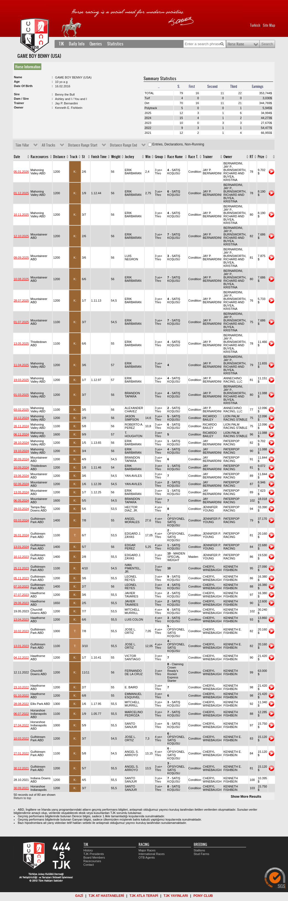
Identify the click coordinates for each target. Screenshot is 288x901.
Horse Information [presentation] (27, 66)
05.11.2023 (21, 578)
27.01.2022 (21, 753)
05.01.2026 (21, 171)
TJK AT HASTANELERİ (106, 896)
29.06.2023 (21, 603)
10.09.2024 (21, 467)
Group (159, 156)
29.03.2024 (21, 508)
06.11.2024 (21, 434)
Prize (261, 156)
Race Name (175, 156)
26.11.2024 (21, 426)
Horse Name (236, 44)
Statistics (115, 44)
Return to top (22, 798)
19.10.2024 (21, 451)
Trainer (207, 156)
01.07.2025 (21, 322)
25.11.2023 (21, 568)
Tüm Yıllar (22, 145)
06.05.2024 (21, 500)
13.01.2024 (21, 546)
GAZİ (79, 896)
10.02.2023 (21, 631)
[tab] (29, 66)
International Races (152, 854)
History (88, 850)
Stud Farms (201, 854)
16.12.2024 (21, 418)
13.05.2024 (21, 492)
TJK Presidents (94, 854)
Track (73, 156)
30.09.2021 (21, 788)
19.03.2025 (21, 379)
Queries (96, 44)
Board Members (94, 857)
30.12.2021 (21, 768)
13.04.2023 (21, 619)
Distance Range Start (82, 145)
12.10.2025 (21, 236)
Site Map (269, 25)
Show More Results (246, 797)
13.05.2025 (21, 343)
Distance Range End (123, 145)
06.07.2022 (21, 713)
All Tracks (48, 145)
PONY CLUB (203, 896)
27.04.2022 (21, 725)
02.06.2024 (21, 484)
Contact (89, 864)
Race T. (193, 156)
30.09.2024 (21, 459)
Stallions (199, 850)
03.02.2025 (21, 409)
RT (251, 156)
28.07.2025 (21, 300)
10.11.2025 (21, 214)
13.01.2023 (21, 646)
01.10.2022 (21, 695)
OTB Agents (147, 857)
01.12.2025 (21, 193)
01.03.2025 (21, 394)
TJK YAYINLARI (176, 896)
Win (147, 156)
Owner (228, 156)
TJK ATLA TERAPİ (144, 896)
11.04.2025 (21, 365)
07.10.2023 (21, 586)
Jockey (129, 156)
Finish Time (99, 156)
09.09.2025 (21, 257)
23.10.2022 (21, 687)
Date (17, 156)
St (83, 156)
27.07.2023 (21, 594)
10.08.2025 (21, 279)
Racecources (40, 156)
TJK (61, 44)
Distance (59, 156)
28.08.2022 (21, 703)
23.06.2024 (21, 475)
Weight (115, 156)
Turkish (255, 25)
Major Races (147, 850)
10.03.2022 (21, 738)
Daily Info (77, 44)
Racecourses (92, 861)
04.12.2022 (21, 657)
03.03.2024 (21, 520)
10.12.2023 (21, 556)
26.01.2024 (21, 535)
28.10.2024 (21, 442)
